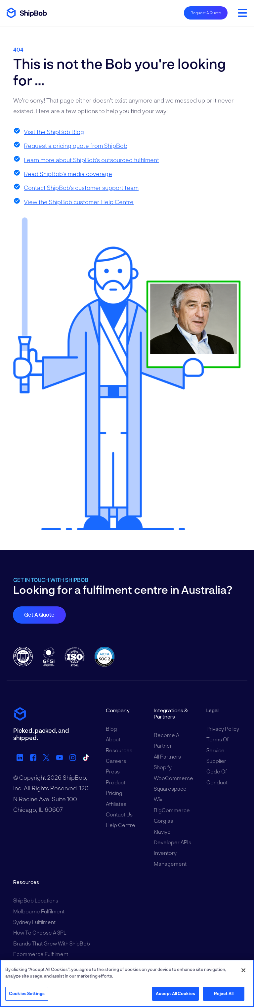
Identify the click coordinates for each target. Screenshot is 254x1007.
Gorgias (163, 820)
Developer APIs (172, 842)
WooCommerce (173, 778)
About (113, 739)
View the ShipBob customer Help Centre (79, 201)
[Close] (243, 970)
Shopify (163, 767)
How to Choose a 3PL (39, 932)
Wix (158, 799)
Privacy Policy (222, 728)
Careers (116, 761)
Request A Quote (205, 12)
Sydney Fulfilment (34, 922)
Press (113, 771)
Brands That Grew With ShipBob (51, 943)
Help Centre (120, 825)
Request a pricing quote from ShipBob (75, 145)
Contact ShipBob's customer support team (81, 187)
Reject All (223, 993)
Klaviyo (162, 831)
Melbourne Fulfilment (38, 911)
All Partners (167, 756)
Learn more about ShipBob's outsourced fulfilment (91, 159)
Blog (111, 728)
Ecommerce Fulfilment (40, 954)
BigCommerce (172, 810)
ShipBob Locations (35, 900)
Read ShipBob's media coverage (68, 173)
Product (115, 782)
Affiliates (116, 804)
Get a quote (39, 614)
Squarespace (170, 788)
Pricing (114, 793)
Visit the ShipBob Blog (54, 131)
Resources (119, 750)
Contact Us (119, 814)
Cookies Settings (27, 993)
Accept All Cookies (175, 993)
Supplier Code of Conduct (217, 771)
